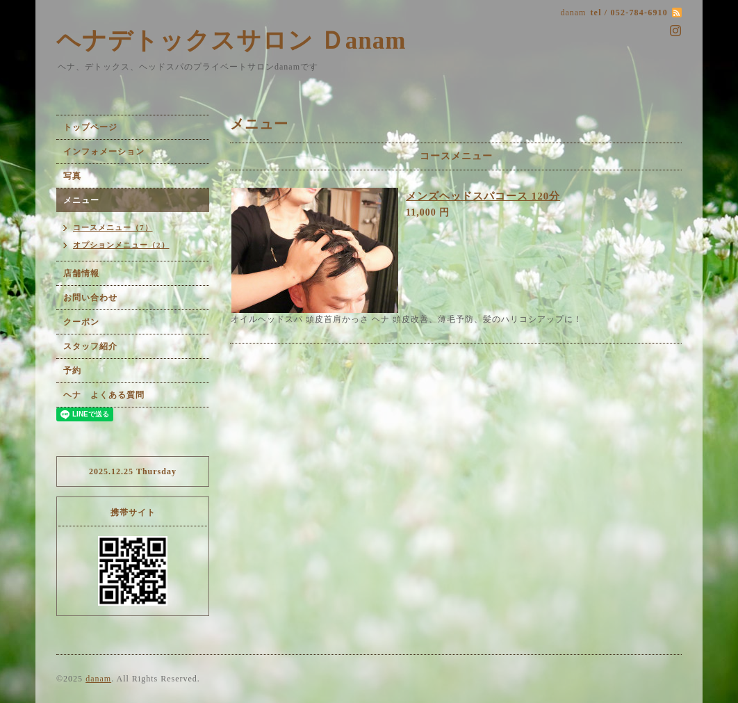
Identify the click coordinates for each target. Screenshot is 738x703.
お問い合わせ (90, 297)
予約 (72, 370)
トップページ (90, 127)
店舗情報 (81, 273)
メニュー (81, 200)
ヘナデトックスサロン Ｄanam (231, 40)
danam (98, 679)
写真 (72, 176)
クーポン (81, 322)
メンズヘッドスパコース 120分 (483, 196)
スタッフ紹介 (90, 346)
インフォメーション (104, 151)
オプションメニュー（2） (121, 245)
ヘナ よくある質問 (104, 395)
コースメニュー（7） (113, 227)
